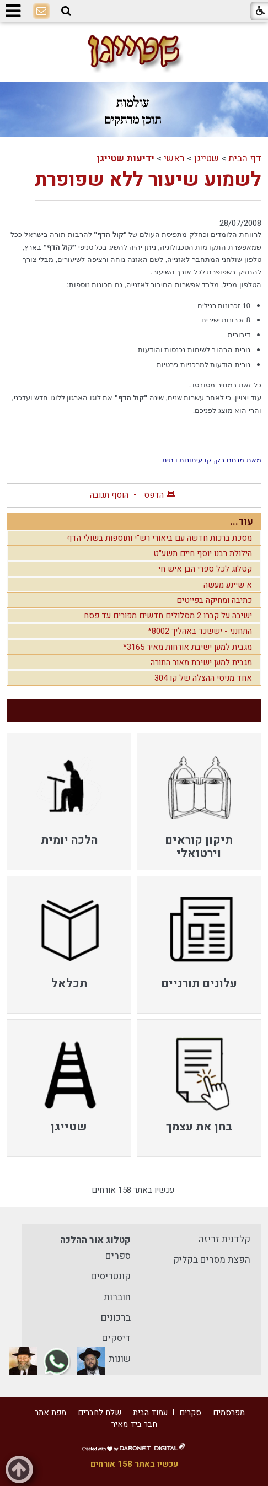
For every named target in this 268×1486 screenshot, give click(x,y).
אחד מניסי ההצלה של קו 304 (203, 678)
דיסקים (116, 1338)
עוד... (241, 522)
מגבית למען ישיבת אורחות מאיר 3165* (187, 647)
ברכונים (116, 1318)
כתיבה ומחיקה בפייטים (214, 600)
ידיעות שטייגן (125, 158)
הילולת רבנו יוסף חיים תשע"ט (202, 553)
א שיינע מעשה (227, 585)
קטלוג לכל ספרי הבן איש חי (205, 569)
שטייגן (206, 158)
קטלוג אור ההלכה (95, 1240)
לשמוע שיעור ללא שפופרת (148, 179)
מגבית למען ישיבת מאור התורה (201, 662)
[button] (66, 11)
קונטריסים (111, 1276)
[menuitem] (199, 801)
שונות (120, 1359)
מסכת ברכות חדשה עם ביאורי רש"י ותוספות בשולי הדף (159, 538)
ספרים (118, 1256)
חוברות (117, 1297)
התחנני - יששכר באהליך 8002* (200, 631)
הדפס (154, 495)
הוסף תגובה (109, 495)
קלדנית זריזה (224, 1239)
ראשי (174, 158)
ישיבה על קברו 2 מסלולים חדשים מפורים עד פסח (168, 616)
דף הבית (244, 158)
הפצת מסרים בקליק (211, 1260)
